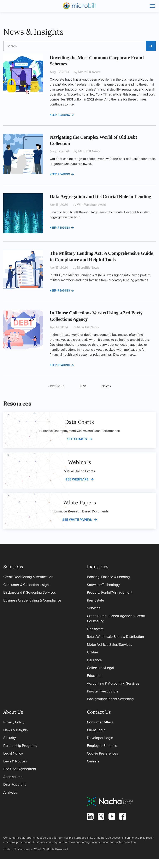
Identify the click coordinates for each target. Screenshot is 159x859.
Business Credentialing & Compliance (32, 600)
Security (9, 737)
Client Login (96, 730)
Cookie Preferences (102, 753)
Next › (106, 386)
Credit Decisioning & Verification (28, 577)
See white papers (77, 519)
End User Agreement (19, 769)
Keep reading (62, 115)
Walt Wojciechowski (91, 204)
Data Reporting (14, 784)
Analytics (10, 792)
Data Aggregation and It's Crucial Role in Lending (100, 196)
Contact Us (99, 712)
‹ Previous (56, 386)
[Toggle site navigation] (152, 6)
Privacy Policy (13, 722)
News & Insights (15, 730)
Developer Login (100, 737)
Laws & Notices (15, 761)
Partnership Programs (20, 745)
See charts (77, 439)
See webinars (77, 479)
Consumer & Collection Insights (27, 584)
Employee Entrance (102, 745)
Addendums (12, 776)
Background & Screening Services (29, 592)
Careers (93, 761)
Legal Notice (13, 753)
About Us (13, 712)
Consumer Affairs (100, 722)
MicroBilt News (89, 72)
